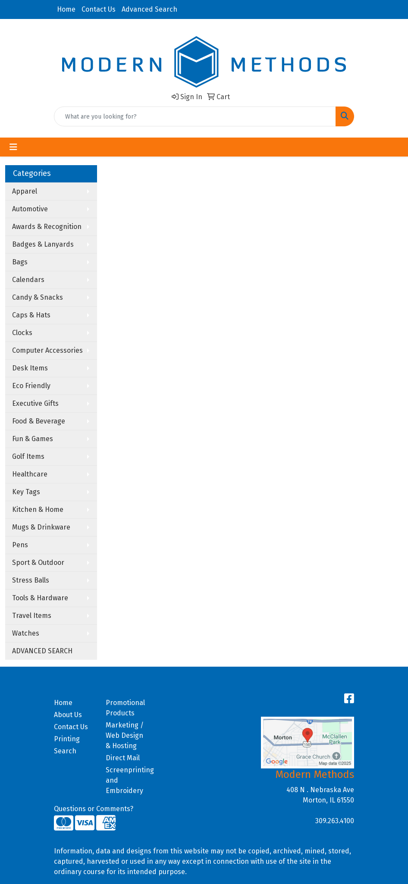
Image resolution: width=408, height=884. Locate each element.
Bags (20, 262)
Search (65, 751)
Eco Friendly (31, 386)
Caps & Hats (31, 315)
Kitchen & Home (37, 509)
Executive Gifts (35, 403)
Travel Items (31, 615)
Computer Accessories (47, 350)
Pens (20, 545)
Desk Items (30, 368)
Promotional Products (125, 708)
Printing (67, 739)
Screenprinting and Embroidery (126, 780)
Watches (25, 633)
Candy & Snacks (37, 297)
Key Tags (26, 492)
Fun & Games (32, 439)
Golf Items (28, 456)
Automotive (30, 209)
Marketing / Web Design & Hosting (125, 735)
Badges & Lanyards (43, 244)
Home (66, 9)
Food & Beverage (38, 421)
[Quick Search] (195, 116)
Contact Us (99, 9)
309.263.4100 (334, 821)
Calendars (28, 280)
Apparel (24, 191)
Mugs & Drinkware (41, 527)
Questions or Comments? (93, 809)
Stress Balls (30, 580)
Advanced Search (149, 9)
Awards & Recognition (47, 227)
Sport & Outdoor (38, 562)
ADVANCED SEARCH (42, 651)
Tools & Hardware (40, 598)
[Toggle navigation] (13, 147)
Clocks (22, 333)
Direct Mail (123, 758)
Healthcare (29, 474)
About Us (68, 715)
